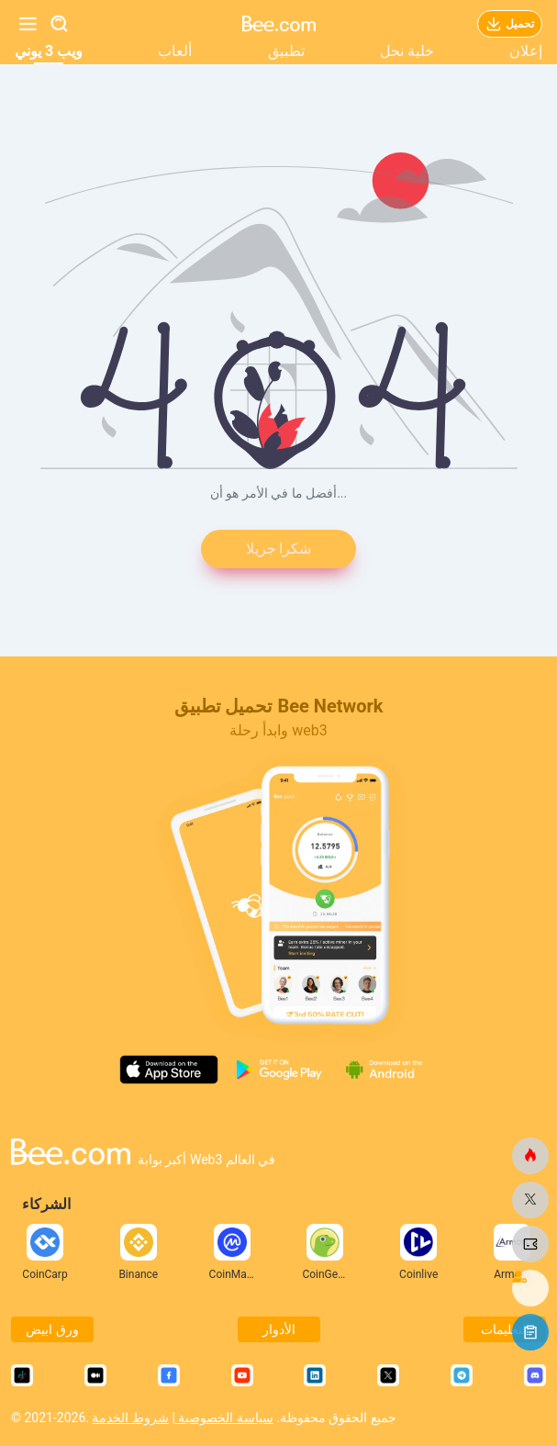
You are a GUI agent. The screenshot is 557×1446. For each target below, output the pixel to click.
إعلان (525, 51)
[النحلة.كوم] (530, 1156)
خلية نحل (407, 51)
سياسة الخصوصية (224, 1417)
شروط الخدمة (130, 1417)
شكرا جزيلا (279, 548)
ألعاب (175, 51)
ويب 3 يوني (49, 51)
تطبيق (286, 51)
